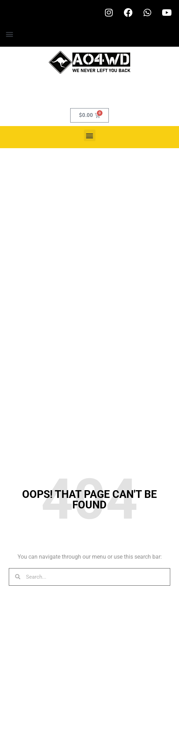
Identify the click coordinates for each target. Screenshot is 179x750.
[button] (9, 34)
